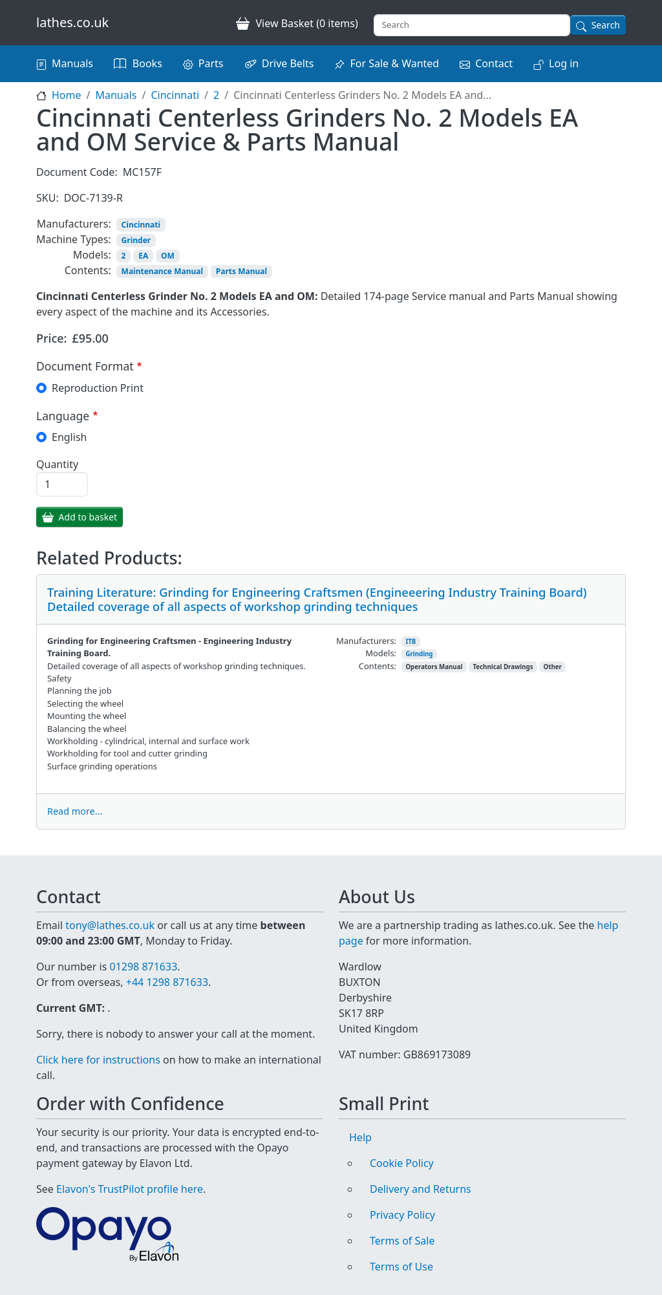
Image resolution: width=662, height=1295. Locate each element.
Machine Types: (73, 239)
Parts (211, 63)
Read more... (74, 811)
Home (66, 95)
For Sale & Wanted (394, 63)
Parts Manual (241, 271)
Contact (494, 63)
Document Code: (77, 172)
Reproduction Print (98, 388)
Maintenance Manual (162, 271)
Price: (51, 338)
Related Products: (109, 558)
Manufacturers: (74, 224)
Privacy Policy (402, 1215)
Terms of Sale (402, 1241)
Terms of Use (401, 1266)
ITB (410, 641)
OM (168, 255)
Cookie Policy (402, 1163)
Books (147, 63)
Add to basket (88, 517)
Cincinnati (175, 95)
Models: (92, 255)
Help (360, 1137)
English (69, 437)
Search (606, 25)
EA (143, 255)
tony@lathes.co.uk (110, 925)
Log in (564, 63)
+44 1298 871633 (167, 982)
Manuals (72, 63)
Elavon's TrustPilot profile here (129, 1189)
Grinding (418, 654)
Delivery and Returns (420, 1189)
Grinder (136, 240)
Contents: (88, 270)
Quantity (57, 464)
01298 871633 (143, 966)
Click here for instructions (98, 1060)
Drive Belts (288, 63)
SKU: (47, 198)
